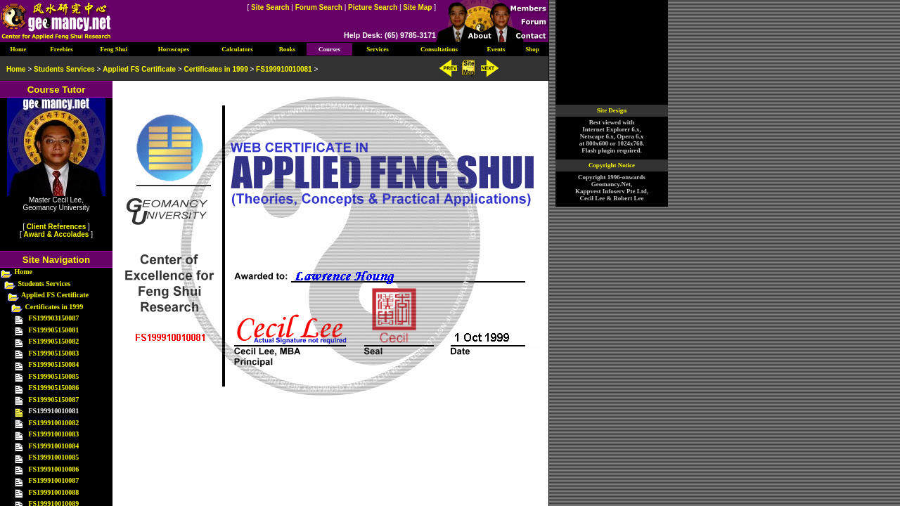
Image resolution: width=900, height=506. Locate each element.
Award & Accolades (56, 234)
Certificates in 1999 (54, 307)
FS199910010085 (54, 457)
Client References (56, 227)
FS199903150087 (54, 318)
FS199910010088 (54, 492)
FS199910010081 (284, 69)
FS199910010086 (54, 469)
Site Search (270, 7)
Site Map (417, 7)
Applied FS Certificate (55, 295)
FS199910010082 (54, 423)
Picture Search (372, 7)
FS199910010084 (54, 446)
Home (24, 271)
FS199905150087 (54, 399)
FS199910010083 (54, 434)
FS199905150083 (54, 353)
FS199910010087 (54, 480)
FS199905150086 (54, 387)
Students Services (44, 283)
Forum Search (318, 7)
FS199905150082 (54, 341)
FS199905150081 (54, 330)
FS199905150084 (54, 364)
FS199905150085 (54, 376)
